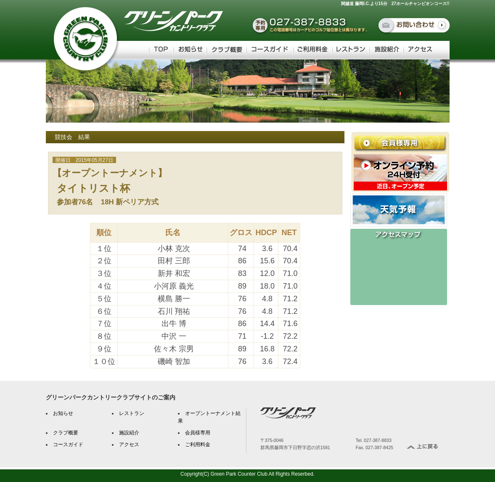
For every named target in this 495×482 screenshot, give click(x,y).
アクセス (129, 444)
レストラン (131, 413)
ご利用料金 (197, 444)
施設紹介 (129, 433)
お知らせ (63, 413)
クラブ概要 (65, 433)
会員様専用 (197, 433)
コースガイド (68, 444)
